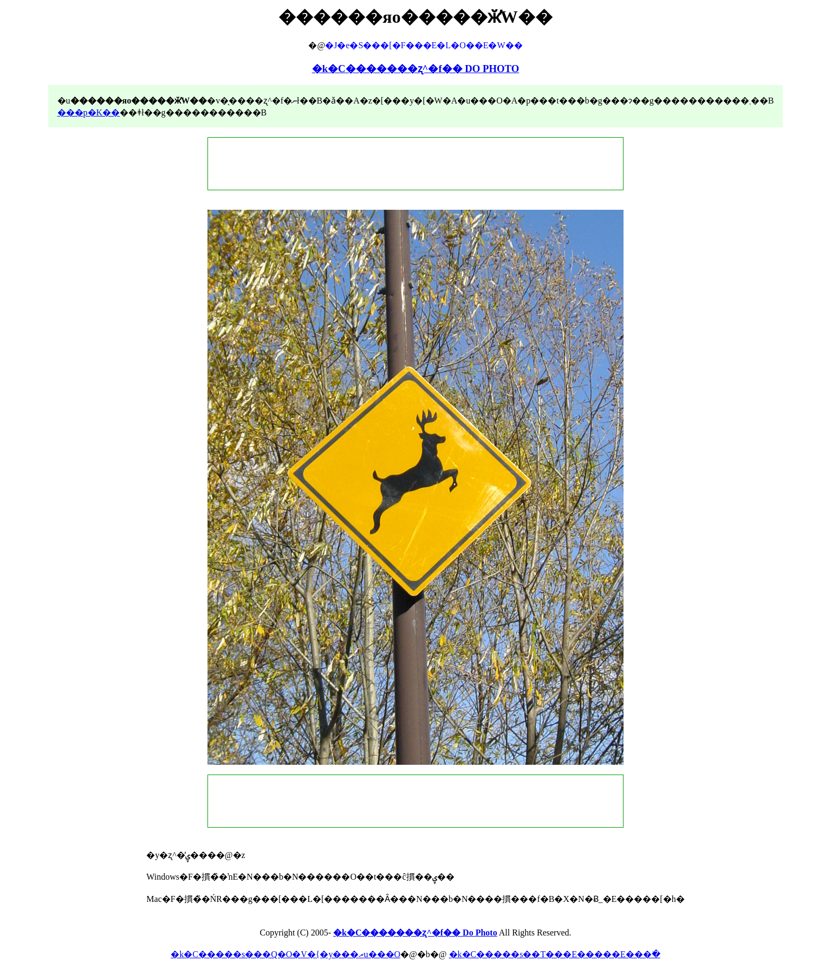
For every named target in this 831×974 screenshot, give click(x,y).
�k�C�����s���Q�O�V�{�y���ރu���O (285, 954)
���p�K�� (88, 112)
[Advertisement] (415, 163)
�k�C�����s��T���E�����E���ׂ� (554, 954)
